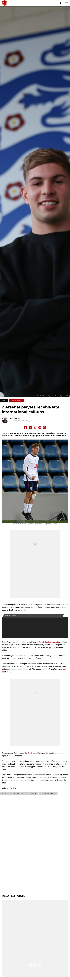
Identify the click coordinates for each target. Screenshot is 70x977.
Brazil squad (33, 753)
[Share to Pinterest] (44, 427)
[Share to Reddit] (39, 427)
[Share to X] (30, 427)
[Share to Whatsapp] (35, 427)
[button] (61, 3)
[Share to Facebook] (25, 427)
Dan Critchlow (15, 418)
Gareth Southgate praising (49, 642)
